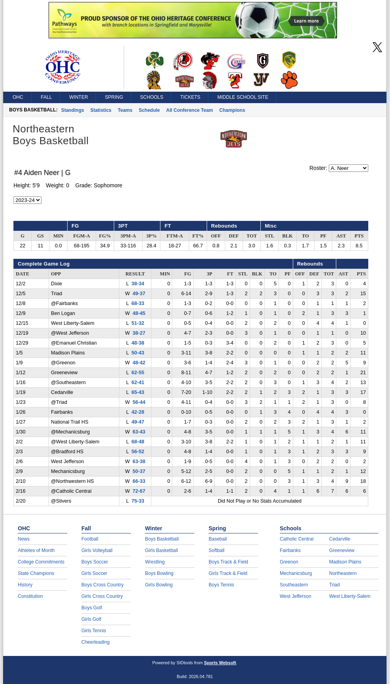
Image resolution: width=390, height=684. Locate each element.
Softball (216, 550)
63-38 (138, 461)
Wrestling (155, 562)
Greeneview (341, 550)
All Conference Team (189, 110)
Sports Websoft (220, 662)
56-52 (138, 451)
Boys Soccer (94, 562)
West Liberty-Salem (349, 596)
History (25, 585)
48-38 (138, 343)
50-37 (138, 471)
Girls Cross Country (102, 596)
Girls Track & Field (228, 573)
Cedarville (339, 539)
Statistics (100, 110)
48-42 (138, 363)
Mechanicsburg (296, 573)
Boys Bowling (159, 573)
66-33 (138, 481)
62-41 (138, 382)
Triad (334, 585)
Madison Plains (345, 562)
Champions (232, 110)
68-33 (138, 303)
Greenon (289, 562)
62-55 (138, 372)
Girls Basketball (161, 550)
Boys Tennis (221, 585)
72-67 (138, 491)
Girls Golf (91, 619)
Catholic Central (296, 539)
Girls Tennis (93, 630)
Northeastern (342, 573)
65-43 (138, 392)
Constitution (30, 596)
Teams (125, 110)
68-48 (138, 442)
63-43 (138, 432)
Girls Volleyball (97, 550)
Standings (72, 110)
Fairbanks (290, 550)
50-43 (138, 353)
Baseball (218, 539)
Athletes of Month (36, 550)
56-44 (138, 402)
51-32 (138, 323)
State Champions (36, 573)
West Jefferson (295, 596)
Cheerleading (95, 642)
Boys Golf (91, 608)
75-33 (138, 501)
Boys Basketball (162, 539)
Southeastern (294, 585)
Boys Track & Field (228, 562)
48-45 (138, 313)
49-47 (138, 422)
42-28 (138, 412)
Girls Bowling (159, 585)
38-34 (138, 283)
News (24, 539)
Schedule (149, 110)
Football (89, 539)
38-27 (138, 333)
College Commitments (41, 562)
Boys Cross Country (102, 585)
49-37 (138, 293)
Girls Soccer (94, 573)
